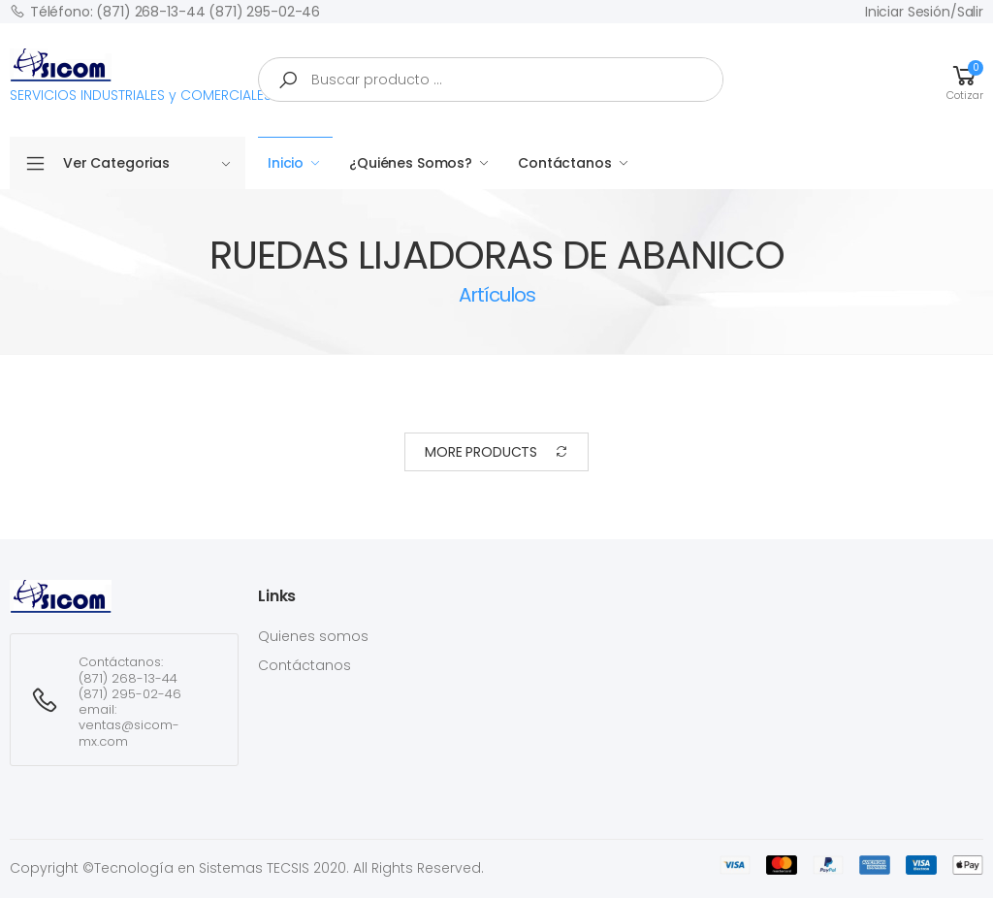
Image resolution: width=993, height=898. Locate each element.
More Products (496, 452)
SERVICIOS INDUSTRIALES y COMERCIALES (141, 76)
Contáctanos (564, 163)
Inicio (286, 163)
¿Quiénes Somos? (410, 163)
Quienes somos (313, 636)
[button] (964, 79)
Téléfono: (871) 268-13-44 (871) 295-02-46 (165, 11)
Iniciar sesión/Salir (924, 11)
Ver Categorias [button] (147, 163)
